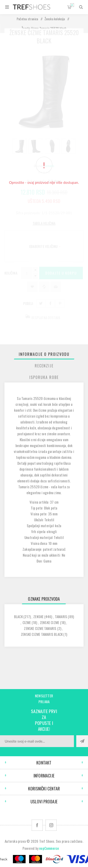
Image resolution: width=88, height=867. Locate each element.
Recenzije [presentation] (44, 366)
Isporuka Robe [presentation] (44, 377)
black (18, 616)
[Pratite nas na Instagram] (51, 825)
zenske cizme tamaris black (42, 634)
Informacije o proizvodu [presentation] (44, 354)
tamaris (61, 616)
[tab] (44, 354)
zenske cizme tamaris (40, 628)
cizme (27, 622)
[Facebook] (37, 825)
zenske (38, 616)
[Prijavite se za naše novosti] (37, 741)
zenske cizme (49, 622)
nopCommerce (49, 848)
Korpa (72, 5)
